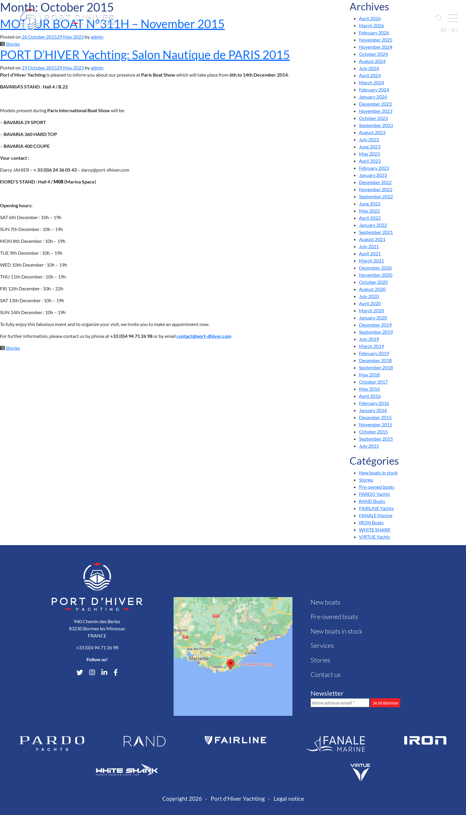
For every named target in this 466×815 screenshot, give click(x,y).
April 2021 (370, 253)
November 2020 (375, 275)
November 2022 (375, 189)
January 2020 (373, 317)
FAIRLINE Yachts (376, 508)
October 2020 (373, 282)
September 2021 (376, 232)
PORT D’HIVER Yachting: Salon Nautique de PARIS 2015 (145, 55)
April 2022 (370, 218)
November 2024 (375, 47)
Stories (13, 44)
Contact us (326, 674)
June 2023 (369, 146)
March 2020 (371, 310)
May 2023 (369, 153)
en (454, 29)
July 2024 (369, 68)
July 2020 (369, 296)
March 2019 (371, 346)
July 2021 (369, 246)
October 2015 (373, 431)
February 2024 (374, 89)
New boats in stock (378, 472)
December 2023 (375, 104)
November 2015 (375, 424)
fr (443, 29)
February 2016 (374, 403)
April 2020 (370, 303)
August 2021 (372, 239)
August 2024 (372, 61)
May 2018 (369, 374)
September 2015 (376, 438)
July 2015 (369, 446)
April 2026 (370, 18)
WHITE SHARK (375, 529)
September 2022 (376, 196)
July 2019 (369, 339)
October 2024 (373, 54)
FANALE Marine (375, 515)
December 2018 (375, 360)
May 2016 (369, 389)
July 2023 (369, 139)
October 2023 (373, 118)
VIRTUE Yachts (374, 536)
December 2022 (375, 182)
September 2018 (376, 367)
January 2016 (373, 410)
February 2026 (374, 32)
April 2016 (370, 396)
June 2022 (369, 203)
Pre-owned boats (376, 487)
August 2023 (372, 132)
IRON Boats (371, 522)
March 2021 (371, 260)
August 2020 (372, 289)
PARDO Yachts (374, 494)
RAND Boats (372, 501)
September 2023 (376, 125)
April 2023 (370, 161)
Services (322, 645)
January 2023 (373, 175)
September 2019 (376, 332)
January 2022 (373, 225)
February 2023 (374, 168)
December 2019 (375, 324)
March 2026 (371, 25)
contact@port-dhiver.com (204, 336)
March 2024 (371, 82)
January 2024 (373, 96)
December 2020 (375, 267)
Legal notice (289, 798)
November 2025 (375, 39)
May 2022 (369, 210)
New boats (325, 602)
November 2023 (375, 111)
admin (97, 36)
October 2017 (373, 381)
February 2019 (374, 353)
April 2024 (370, 75)
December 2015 (375, 417)
